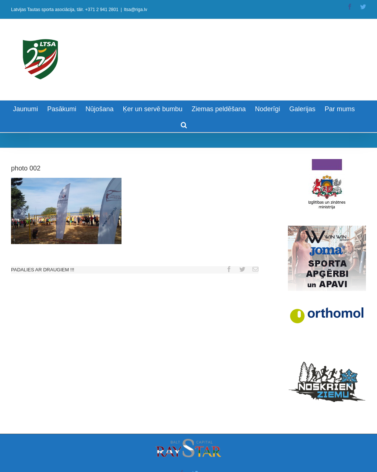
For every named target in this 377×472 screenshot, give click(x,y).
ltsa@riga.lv (135, 9)
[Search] (184, 124)
